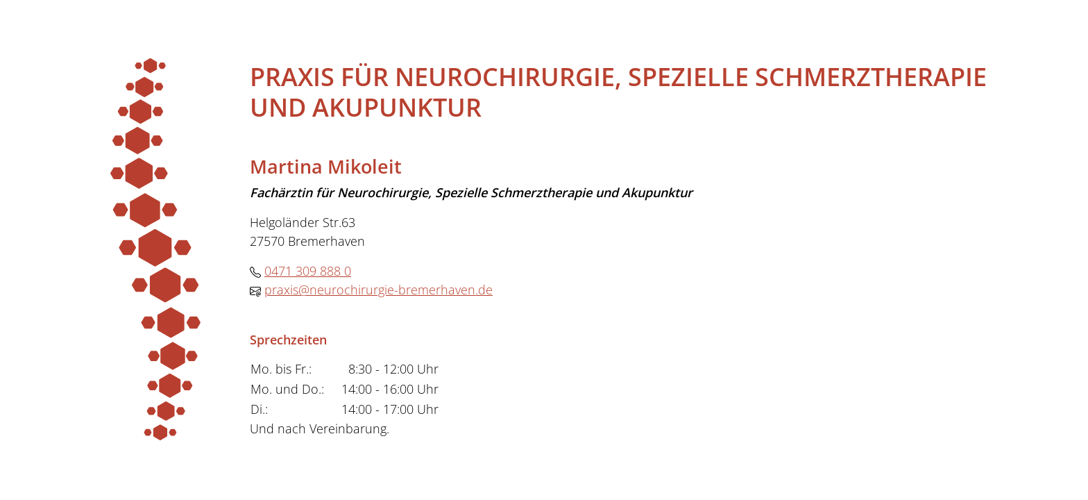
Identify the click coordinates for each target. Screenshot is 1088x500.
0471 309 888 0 (307, 270)
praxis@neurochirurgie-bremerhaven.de (378, 289)
